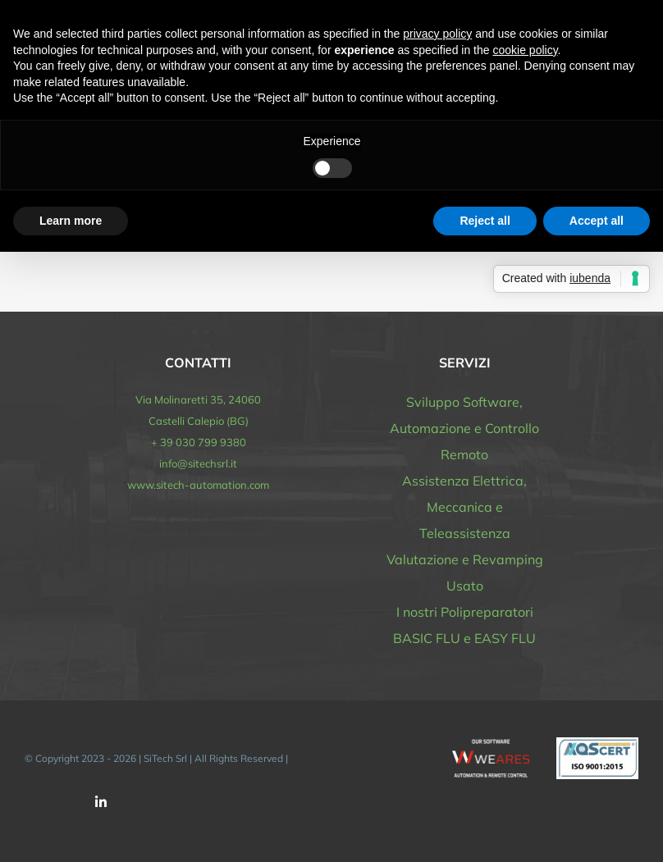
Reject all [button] (485, 220)
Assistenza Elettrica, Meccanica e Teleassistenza (464, 506)
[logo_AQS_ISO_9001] (597, 744)
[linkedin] (101, 802)
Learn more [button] (70, 220)
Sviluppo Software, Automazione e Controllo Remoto (464, 428)
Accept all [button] (596, 220)
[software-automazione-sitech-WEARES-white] (491, 745)
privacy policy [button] (437, 33)
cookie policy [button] (524, 50)
